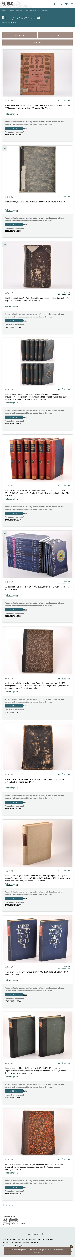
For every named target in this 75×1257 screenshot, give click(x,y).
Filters (55, 35)
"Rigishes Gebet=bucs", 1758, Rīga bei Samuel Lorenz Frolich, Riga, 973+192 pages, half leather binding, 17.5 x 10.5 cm (37, 299)
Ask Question (64, 100)
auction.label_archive (15, 10)
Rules (25, 128)
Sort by (37, 42)
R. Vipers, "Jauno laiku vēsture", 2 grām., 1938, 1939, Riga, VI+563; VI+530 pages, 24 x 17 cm (36, 973)
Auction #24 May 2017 (32, 10)
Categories (19, 35)
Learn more (37, 1252)
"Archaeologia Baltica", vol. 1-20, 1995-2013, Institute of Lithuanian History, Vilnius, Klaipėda (37, 588)
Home (4, 10)
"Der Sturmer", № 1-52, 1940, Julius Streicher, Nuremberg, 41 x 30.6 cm (35, 201)
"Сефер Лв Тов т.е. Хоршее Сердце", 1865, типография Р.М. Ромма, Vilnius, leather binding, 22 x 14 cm (34, 780)
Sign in (13, 128)
